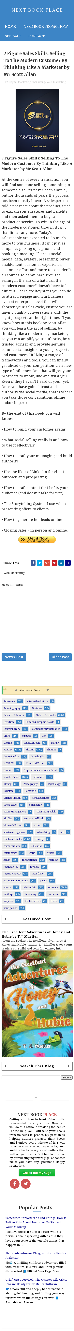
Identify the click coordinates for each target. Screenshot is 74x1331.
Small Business (40, 798)
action (37, 825)
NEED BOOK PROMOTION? (46, 26)
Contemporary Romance (46, 729)
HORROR (9, 763)
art (62, 832)
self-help (8, 894)
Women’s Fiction (13, 825)
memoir (53, 860)
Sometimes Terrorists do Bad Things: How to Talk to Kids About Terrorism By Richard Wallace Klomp (36, 1222)
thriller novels (32, 901)
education (36, 846)
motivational (11, 866)
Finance (51, 749)
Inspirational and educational (40, 770)
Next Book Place (29, 690)
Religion (8, 791)
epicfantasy (10, 853)
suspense (8, 901)
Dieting (8, 742)
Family (55, 742)
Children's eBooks (45, 715)
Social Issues (10, 804)
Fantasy (8, 749)
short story (30, 894)
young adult (10, 908)
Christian (9, 722)
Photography (30, 784)
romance (53, 887)
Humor (8, 770)
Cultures (26, 736)
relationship (29, 887)
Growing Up (37, 756)
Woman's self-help (34, 818)
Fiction (30, 749)
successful (53, 894)
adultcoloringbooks (14, 832)
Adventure (9, 701)
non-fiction (38, 873)
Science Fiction (12, 798)
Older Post (60, 657)
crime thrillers (12, 846)
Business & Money (14, 715)
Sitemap (13, 36)
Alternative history (37, 701)
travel (54, 901)
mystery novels (12, 873)
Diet (44, 736)
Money (7, 784)
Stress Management (15, 811)
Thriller (8, 818)
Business (37, 708)
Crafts (7, 736)
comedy (39, 839)
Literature (38, 777)
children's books (13, 839)
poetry (7, 887)
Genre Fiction (11, 756)
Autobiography (12, 708)
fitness (50, 853)
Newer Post (13, 657)
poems (43, 880)
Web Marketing (56, 82)
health (7, 860)
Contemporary (12, 729)
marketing (38, 82)
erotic (31, 853)
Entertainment (32, 742)
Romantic (30, 791)
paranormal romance (16, 880)
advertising (43, 832)
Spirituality (35, 804)
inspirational (29, 860)
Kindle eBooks (11, 777)
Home (10, 26)
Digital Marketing (20, 82)
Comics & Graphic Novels (40, 722)
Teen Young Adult (46, 811)
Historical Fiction (35, 763)
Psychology (54, 784)
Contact (36, 36)
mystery (34, 866)
